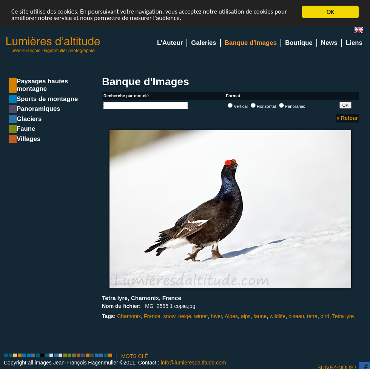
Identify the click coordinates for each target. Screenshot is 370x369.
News (329, 42)
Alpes (231, 316)
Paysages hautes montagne (42, 85)
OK (330, 12)
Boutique (299, 42)
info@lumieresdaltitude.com (193, 363)
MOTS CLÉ (134, 356)
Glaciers (29, 118)
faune (260, 316)
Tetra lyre (343, 316)
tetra (312, 316)
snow (169, 316)
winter (201, 316)
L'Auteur (170, 42)
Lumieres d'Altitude (53, 45)
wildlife (277, 316)
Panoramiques (38, 108)
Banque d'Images (251, 42)
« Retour (347, 118)
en (361, 32)
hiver (216, 316)
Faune (26, 128)
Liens (354, 42)
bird (325, 316)
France (152, 316)
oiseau (296, 316)
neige (184, 316)
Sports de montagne (47, 99)
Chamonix (129, 316)
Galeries (203, 42)
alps (246, 316)
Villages (28, 138)
